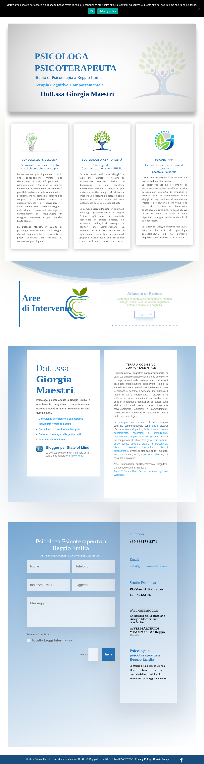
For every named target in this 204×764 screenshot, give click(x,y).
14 (156, 325)
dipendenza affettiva (152, 454)
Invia (108, 654)
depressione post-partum (144, 436)
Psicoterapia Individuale (52, 439)
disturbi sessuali (125, 447)
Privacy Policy (143, 759)
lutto (116, 454)
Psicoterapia (164, 159)
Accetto (49, 640)
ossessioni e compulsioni (149, 433)
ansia (154, 425)
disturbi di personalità (154, 443)
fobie (146, 429)
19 (173, 325)
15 (160, 325)
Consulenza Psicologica (40, 159)
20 (177, 325)
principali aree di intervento (135, 422)
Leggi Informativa (58, 640)
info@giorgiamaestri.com (148, 566)
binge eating (121, 443)
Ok (91, 11)
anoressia (153, 440)
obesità (134, 443)
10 (143, 325)
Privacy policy (107, 11)
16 (163, 325)
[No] (199, 9)
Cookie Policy (161, 759)
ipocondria (147, 447)
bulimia (163, 440)
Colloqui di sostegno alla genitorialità (60, 434)
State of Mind (76, 455)
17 (166, 325)
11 (146, 325)
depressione (120, 436)
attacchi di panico (132, 429)
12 (149, 325)
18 (170, 325)
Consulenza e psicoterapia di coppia (59, 429)
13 (153, 325)
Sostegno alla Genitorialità (102, 159)
